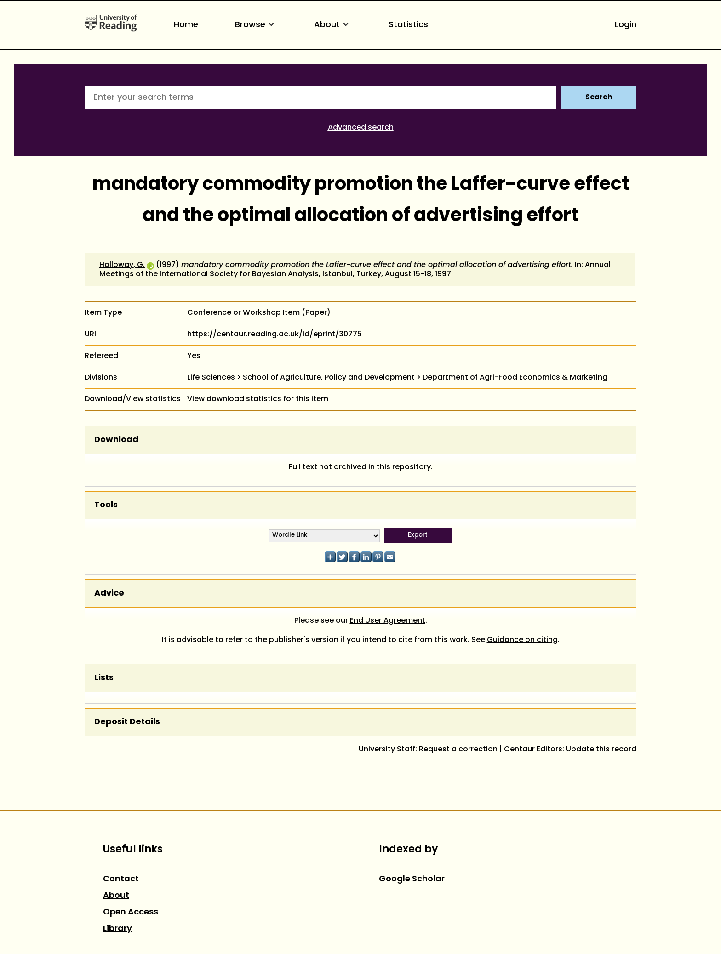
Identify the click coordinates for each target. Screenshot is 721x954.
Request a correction (458, 749)
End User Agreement (387, 621)
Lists (104, 678)
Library (117, 929)
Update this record (601, 749)
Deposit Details (127, 722)
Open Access (130, 912)
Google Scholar (412, 879)
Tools (106, 505)
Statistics (408, 25)
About (333, 25)
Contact (121, 879)
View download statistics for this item (257, 399)
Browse (256, 25)
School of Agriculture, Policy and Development (329, 378)
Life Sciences (211, 378)
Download (116, 440)
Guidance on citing (522, 640)
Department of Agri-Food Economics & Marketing (515, 378)
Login (625, 25)
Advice (109, 593)
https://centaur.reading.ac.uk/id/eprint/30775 (274, 335)
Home (186, 25)
